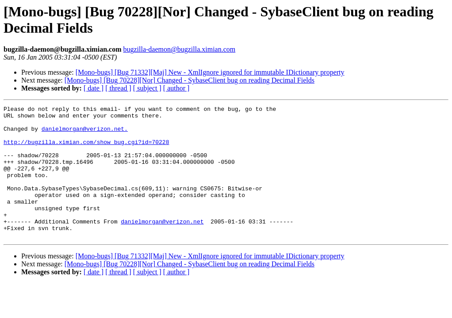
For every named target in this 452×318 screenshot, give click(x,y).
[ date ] (93, 88)
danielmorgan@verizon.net (162, 245)
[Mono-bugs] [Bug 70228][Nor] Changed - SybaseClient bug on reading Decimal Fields (189, 80)
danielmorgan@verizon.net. (85, 134)
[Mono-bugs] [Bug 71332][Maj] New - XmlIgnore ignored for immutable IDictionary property (210, 72)
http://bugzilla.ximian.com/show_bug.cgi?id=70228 (86, 150)
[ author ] (176, 88)
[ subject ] (147, 88)
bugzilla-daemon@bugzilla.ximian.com (179, 49)
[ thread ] (118, 88)
